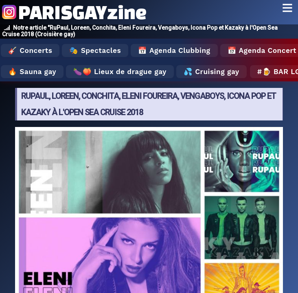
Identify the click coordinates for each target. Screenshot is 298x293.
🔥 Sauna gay (32, 72)
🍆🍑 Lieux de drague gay (120, 72)
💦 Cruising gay (211, 72)
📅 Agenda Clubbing (174, 50)
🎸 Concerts (30, 50)
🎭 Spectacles (95, 50)
